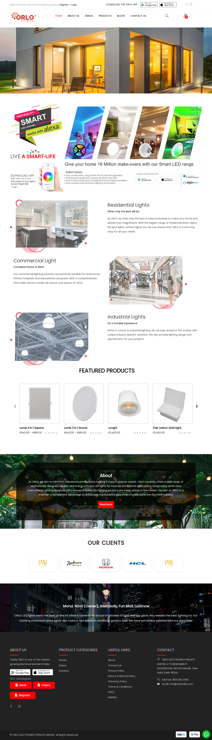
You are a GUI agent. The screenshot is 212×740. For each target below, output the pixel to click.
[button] (184, 16)
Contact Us (138, 16)
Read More (106, 504)
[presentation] (15, 406)
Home (58, 16)
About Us (73, 16)
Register (64, 4)
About (111, 660)
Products (105, 16)
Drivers (63, 660)
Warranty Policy (117, 681)
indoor (63, 665)
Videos (89, 16)
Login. (74, 4)
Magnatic (22, 695)
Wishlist (112, 697)
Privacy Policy (116, 670)
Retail (21, 685)
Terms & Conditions (120, 686)
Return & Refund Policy (121, 676)
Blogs (121, 16)
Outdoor (64, 670)
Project (44, 685)
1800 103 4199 (180, 679)
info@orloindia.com (181, 684)
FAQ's (111, 692)
